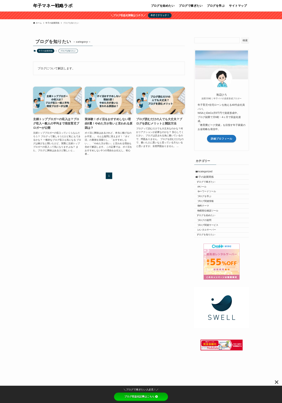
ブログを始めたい (209, 234)
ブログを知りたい (209, 261)
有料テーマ (207, 221)
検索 (245, 40)
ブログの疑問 (209, 241)
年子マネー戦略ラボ (53, 6)
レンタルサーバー (211, 254)
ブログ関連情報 (210, 214)
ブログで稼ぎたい (209, 187)
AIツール (206, 194)
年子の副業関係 (46, 51)
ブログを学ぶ (209, 207)
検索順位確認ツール (212, 227)
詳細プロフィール (221, 138)
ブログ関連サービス (212, 248)
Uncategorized (207, 172)
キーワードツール (211, 200)
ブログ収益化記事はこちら (141, 396)
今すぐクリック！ (160, 15)
